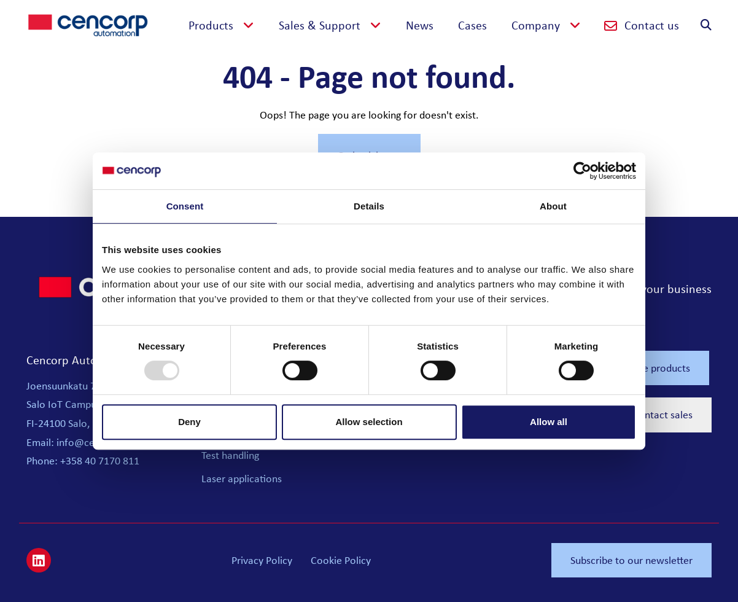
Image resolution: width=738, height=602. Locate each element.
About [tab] (553, 206)
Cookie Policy (341, 560)
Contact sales (662, 414)
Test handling (230, 455)
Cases (472, 25)
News (419, 25)
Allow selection (368, 421)
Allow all (548, 421)
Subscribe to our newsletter (631, 560)
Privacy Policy (261, 560)
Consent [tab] (185, 206)
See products (661, 368)
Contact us (641, 25)
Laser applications (241, 478)
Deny (189, 421)
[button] (221, 25)
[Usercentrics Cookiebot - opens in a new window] (582, 171)
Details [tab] (369, 206)
